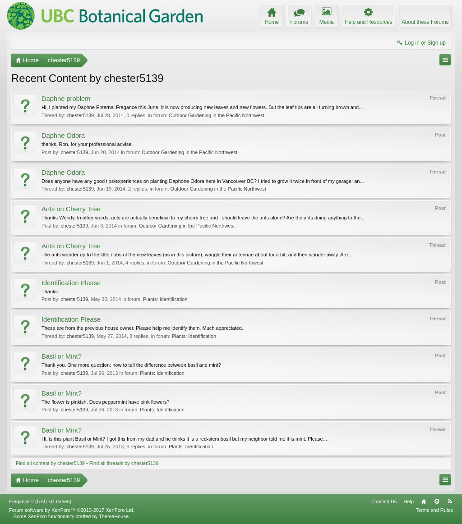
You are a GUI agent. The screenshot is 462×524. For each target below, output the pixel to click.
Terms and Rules (434, 510)
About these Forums (425, 22)
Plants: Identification (165, 299)
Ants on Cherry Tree (71, 209)
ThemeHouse (114, 516)
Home (423, 501)
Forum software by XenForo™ (71, 510)
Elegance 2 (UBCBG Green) (40, 501)
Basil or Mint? (62, 356)
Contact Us (384, 501)
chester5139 (80, 115)
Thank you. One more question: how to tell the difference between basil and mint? (131, 365)
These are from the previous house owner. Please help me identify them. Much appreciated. (142, 328)
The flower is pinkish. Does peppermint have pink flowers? (106, 402)
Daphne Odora (63, 135)
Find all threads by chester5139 (123, 463)
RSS (450, 501)
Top (437, 501)
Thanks (50, 291)
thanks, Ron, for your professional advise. (87, 144)
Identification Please (71, 283)
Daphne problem (66, 98)
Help (408, 501)
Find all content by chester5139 (50, 463)
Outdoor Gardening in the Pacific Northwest (216, 115)
